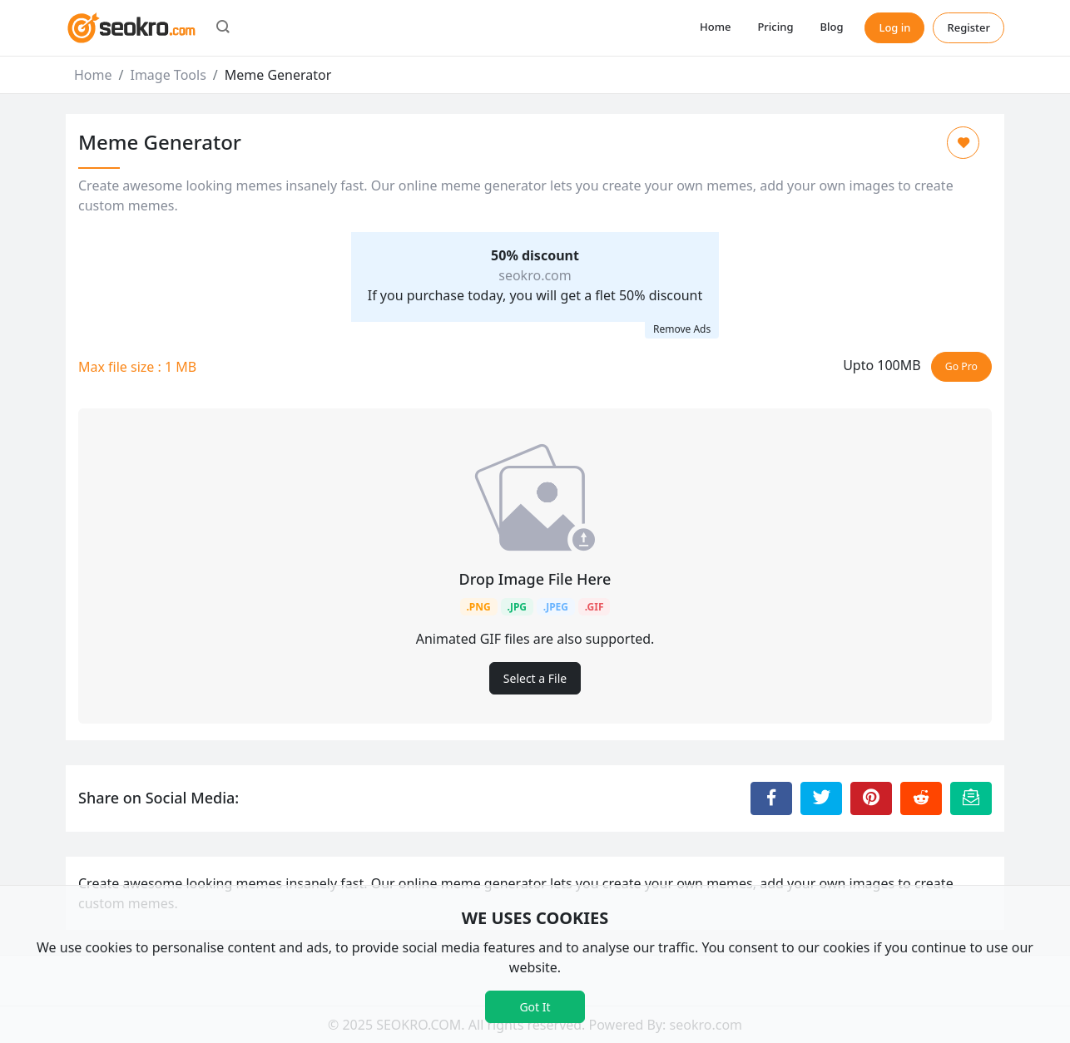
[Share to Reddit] (921, 798)
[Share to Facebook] (771, 798)
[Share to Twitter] (821, 798)
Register (968, 27)
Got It (534, 1007)
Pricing (775, 26)
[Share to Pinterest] (871, 798)
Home (715, 26)
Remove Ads (682, 329)
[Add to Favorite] (963, 142)
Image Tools (168, 75)
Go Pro (961, 366)
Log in (894, 27)
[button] (223, 28)
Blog (831, 26)
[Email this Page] (971, 798)
